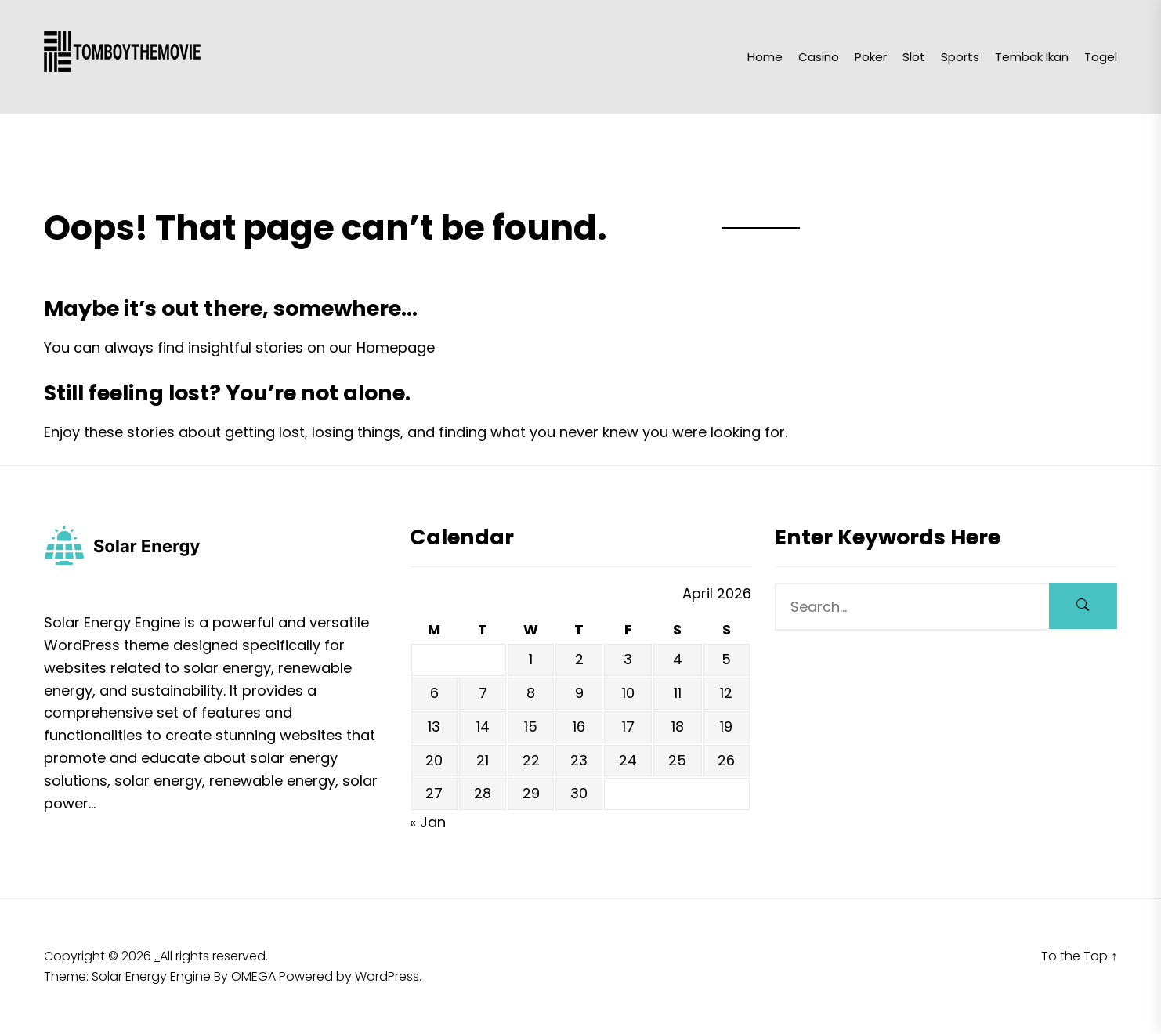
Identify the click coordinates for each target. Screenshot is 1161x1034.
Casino (818, 57)
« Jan (428, 822)
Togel (1100, 57)
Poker (871, 57)
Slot (913, 57)
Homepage (395, 347)
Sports (960, 57)
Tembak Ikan (1032, 57)
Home (765, 57)
